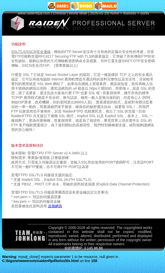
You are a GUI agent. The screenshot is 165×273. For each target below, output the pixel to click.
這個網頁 (55, 206)
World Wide (78, 13)
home (114, 13)
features (129, 13)
